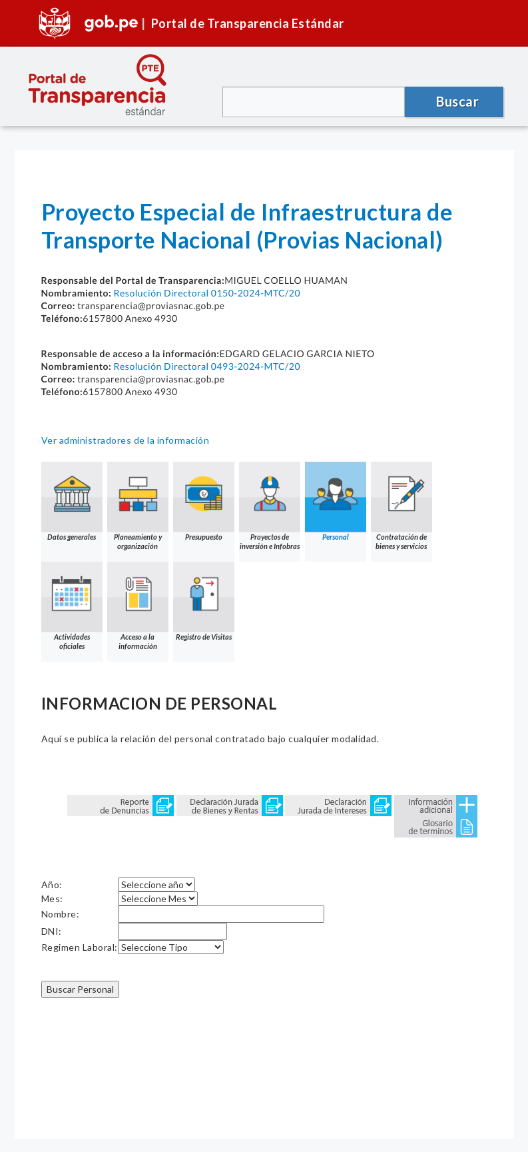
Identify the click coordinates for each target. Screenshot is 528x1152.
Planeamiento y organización (137, 506)
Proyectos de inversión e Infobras (269, 506)
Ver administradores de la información (125, 440)
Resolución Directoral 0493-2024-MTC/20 (206, 366)
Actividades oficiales (72, 606)
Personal (335, 501)
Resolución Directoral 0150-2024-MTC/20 (206, 292)
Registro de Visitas (203, 601)
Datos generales (72, 501)
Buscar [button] (457, 101)
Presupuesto (203, 501)
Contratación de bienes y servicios (401, 506)
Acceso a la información (137, 606)
